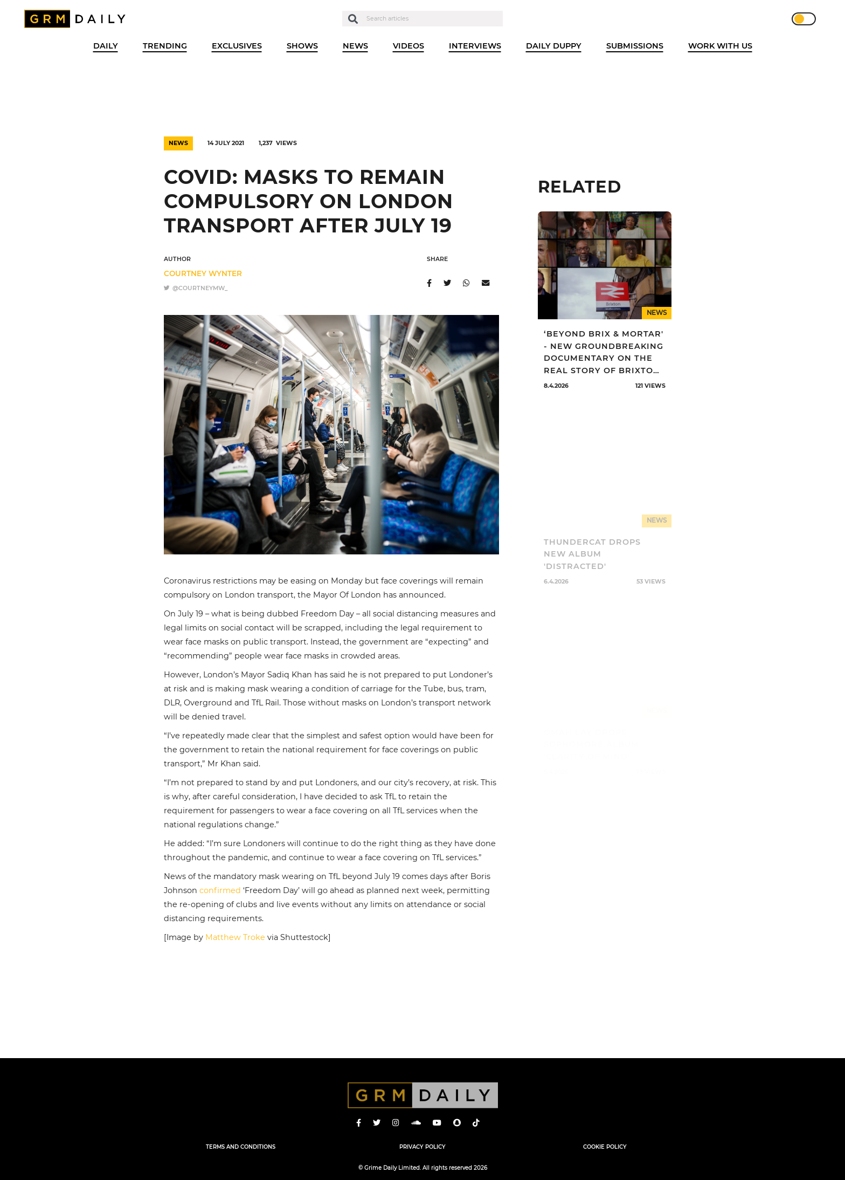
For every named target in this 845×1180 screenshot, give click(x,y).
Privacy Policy (422, 1146)
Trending (165, 46)
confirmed (220, 890)
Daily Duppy (553, 46)
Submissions (634, 46)
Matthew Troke (235, 937)
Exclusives (237, 46)
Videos (408, 46)
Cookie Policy (605, 1146)
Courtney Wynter (203, 273)
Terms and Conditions (240, 1146)
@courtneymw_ (195, 288)
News (355, 46)
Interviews (475, 46)
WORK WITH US (720, 46)
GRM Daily (77, 19)
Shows (302, 46)
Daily (105, 46)
